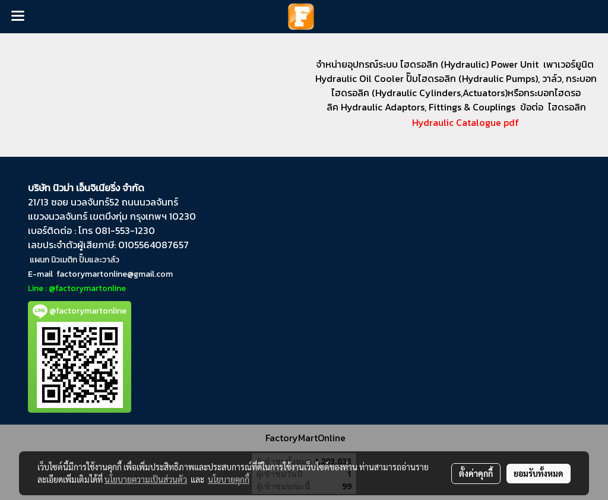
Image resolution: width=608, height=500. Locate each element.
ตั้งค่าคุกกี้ (476, 473)
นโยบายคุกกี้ (228, 479)
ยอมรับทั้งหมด (538, 473)
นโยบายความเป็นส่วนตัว (145, 479)
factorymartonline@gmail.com (114, 274)
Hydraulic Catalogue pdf (456, 122)
